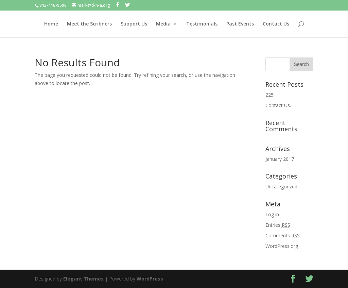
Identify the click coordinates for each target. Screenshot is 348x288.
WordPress (150, 278)
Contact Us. (278, 105)
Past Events (240, 24)
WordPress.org (281, 246)
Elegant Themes (83, 278)
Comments (282, 235)
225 (269, 94)
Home (51, 24)
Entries (277, 225)
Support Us (134, 24)
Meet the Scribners (89, 24)
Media (163, 24)
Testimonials (202, 24)
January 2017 (279, 159)
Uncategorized (281, 186)
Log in (272, 214)
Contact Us (276, 24)
